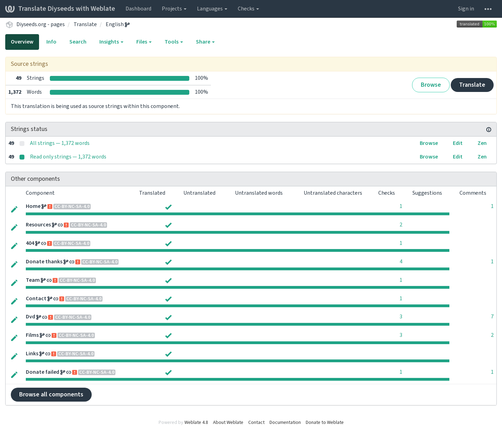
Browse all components (51, 394)
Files (144, 42)
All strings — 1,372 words (60, 143)
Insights (111, 42)
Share (205, 42)
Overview (22, 42)
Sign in (466, 9)
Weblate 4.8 (196, 422)
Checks (248, 9)
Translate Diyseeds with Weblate (60, 9)
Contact (36, 298)
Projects (174, 9)
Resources (38, 224)
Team (33, 280)
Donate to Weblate (325, 422)
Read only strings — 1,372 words (68, 157)
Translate (85, 24)
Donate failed (42, 372)
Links (32, 353)
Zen (482, 143)
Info (51, 42)
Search (77, 42)
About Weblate (228, 422)
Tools (174, 42)
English (118, 24)
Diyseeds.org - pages (40, 24)
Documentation (285, 422)
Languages (212, 9)
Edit (458, 143)
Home (33, 206)
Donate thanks (44, 261)
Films (32, 335)
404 (30, 243)
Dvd (30, 316)
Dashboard (138, 9)
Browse (431, 84)
